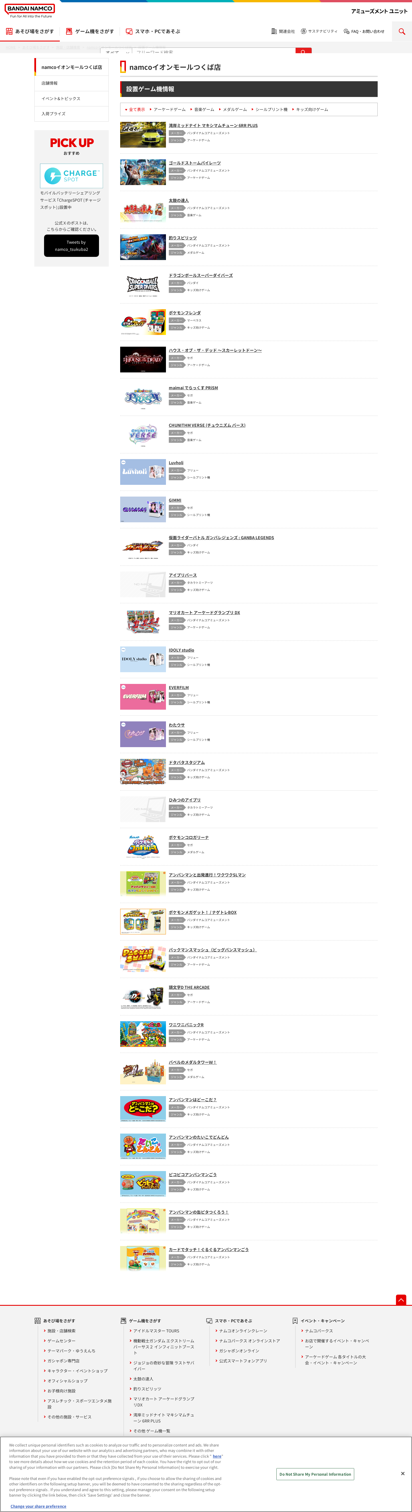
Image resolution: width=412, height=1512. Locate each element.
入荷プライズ (53, 113)
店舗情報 (49, 83)
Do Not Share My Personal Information (315, 1478)
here (217, 1461)
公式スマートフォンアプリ (243, 1361)
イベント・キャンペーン (323, 1321)
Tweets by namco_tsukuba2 (71, 245)
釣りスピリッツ (147, 1389)
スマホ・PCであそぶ (157, 31)
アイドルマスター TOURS (156, 1331)
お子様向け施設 (61, 1391)
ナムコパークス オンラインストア (249, 1341)
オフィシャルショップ (67, 1381)
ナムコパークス (319, 1331)
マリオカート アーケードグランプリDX (163, 1402)
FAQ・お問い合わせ (368, 31)
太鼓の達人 (143, 1379)
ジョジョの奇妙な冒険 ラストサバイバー (163, 1366)
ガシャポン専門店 (63, 1361)
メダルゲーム (235, 109)
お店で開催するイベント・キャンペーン (337, 1344)
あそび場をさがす (34, 31)
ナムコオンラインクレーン (243, 1331)
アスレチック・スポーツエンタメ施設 (79, 1404)
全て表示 (137, 109)
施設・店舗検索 (61, 1331)
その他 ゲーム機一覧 (151, 1431)
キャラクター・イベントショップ (77, 1371)
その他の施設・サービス (69, 1417)
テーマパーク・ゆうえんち (71, 1351)
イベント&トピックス (60, 98)
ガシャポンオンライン (239, 1351)
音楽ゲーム (204, 109)
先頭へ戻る (401, 1300)
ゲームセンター (61, 1341)
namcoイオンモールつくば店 (71, 67)
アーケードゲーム (170, 109)
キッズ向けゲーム (312, 109)
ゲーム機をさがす (94, 31)
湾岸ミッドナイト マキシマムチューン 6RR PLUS (163, 1418)
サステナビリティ (323, 31)
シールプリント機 (271, 109)
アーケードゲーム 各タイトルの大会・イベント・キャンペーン (335, 1360)
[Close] (403, 1478)
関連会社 (287, 31)
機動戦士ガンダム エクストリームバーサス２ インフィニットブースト (163, 1347)
